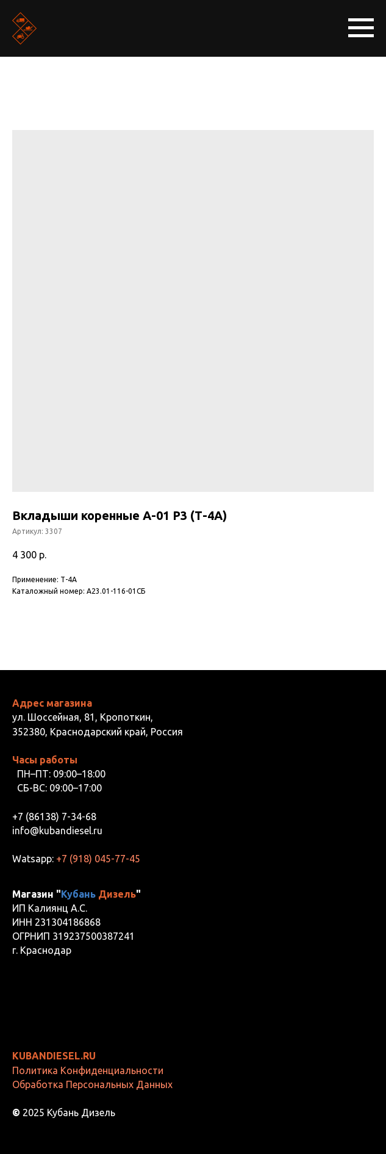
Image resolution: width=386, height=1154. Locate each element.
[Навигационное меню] (361, 28)
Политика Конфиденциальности (87, 1070)
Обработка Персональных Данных (92, 1084)
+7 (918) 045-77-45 (98, 858)
